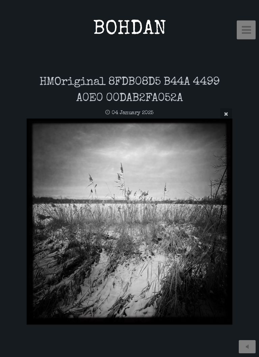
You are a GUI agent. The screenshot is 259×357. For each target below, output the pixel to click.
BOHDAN (129, 30)
